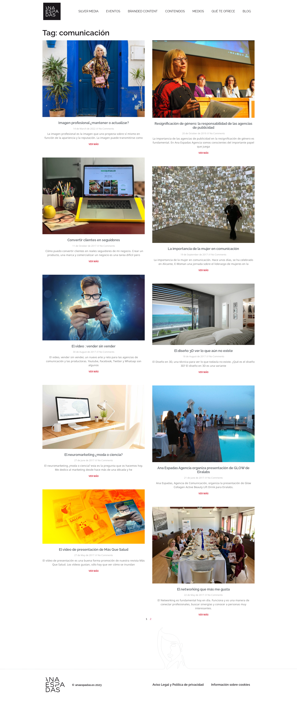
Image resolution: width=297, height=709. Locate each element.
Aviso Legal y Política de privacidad (178, 684)
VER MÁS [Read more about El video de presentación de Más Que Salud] (93, 571)
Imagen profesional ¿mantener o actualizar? (93, 123)
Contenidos (175, 11)
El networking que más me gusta (203, 589)
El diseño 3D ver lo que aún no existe (203, 351)
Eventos (113, 11)
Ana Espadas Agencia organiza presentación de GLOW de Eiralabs (203, 470)
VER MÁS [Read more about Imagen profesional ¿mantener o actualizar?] (93, 144)
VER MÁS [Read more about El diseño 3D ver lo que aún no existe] (203, 372)
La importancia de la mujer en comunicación (203, 249)
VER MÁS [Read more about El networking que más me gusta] (203, 614)
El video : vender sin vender (94, 346)
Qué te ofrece (223, 11)
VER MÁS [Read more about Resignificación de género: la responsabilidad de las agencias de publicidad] (203, 153)
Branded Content (143, 11)
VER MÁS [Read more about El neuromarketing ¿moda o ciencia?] (93, 476)
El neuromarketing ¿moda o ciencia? (93, 455)
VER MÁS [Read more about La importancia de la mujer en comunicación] (203, 270)
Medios (198, 11)
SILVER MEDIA (88, 11)
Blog (247, 11)
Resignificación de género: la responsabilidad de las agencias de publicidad (203, 126)
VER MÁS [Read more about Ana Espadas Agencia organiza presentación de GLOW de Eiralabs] (203, 493)
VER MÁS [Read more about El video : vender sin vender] (93, 371)
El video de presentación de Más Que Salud (93, 549)
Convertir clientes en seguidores (93, 240)
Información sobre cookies (230, 684)
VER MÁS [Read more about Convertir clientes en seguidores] (93, 261)
